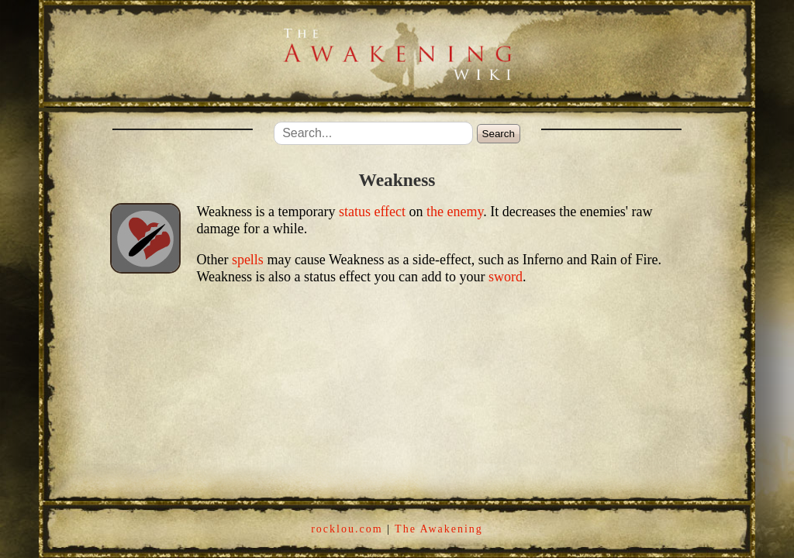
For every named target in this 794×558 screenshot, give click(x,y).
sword (505, 276)
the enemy (454, 211)
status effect (372, 211)
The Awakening (439, 529)
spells (248, 259)
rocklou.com (346, 529)
